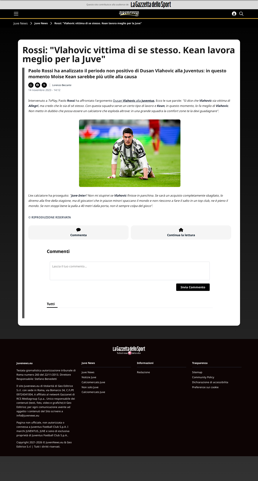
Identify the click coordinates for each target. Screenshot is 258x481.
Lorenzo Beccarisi (61, 85)
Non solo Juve (90, 387)
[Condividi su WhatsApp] (30, 85)
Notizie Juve (89, 377)
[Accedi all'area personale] (234, 13)
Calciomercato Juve (93, 382)
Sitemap (197, 372)
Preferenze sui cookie (205, 387)
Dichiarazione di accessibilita (210, 382)
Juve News (21, 23)
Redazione (143, 372)
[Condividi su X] (44, 85)
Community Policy (203, 377)
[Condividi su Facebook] (37, 85)
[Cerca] (241, 13)
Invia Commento (193, 287)
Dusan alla (133, 101)
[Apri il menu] (16, 13)
